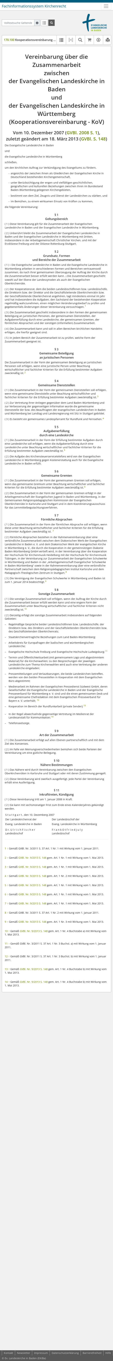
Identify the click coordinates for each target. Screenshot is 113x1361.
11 (7, 943)
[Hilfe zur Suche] (37, 22)
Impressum (41, 1353)
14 (7, 982)
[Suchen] (51, 22)
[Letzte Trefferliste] (44, 22)
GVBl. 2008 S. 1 (82, 133)
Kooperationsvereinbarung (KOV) (32, 40)
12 (7, 956)
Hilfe (108, 1353)
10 (7, 931)
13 (7, 969)
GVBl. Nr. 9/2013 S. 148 (32, 857)
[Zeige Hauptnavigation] (106, 6)
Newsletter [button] (23, 1353)
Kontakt (8, 1353)
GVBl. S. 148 (93, 139)
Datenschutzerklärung (65, 1353)
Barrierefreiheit (92, 1353)
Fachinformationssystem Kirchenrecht (34, 6)
